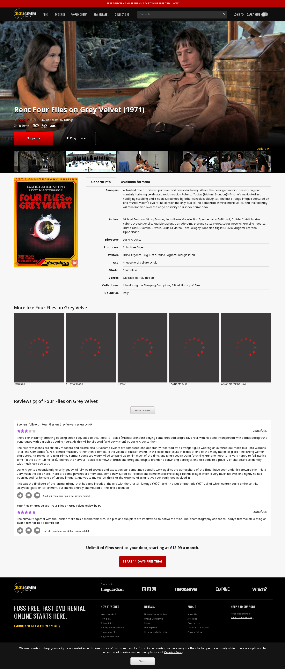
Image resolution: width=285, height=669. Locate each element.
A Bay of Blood (74, 384)
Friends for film (109, 632)
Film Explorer (150, 627)
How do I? (106, 618)
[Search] (178, 14)
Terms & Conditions (198, 627)
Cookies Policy (173, 652)
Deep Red (19, 384)
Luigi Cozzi (150, 255)
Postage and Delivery (112, 627)
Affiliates (192, 618)
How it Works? (108, 614)
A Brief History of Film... (186, 285)
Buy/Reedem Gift (110, 636)
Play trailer (76, 138)
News (147, 623)
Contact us (193, 623)
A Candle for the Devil (233, 384)
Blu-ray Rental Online (155, 614)
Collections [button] (122, 14)
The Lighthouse (178, 384)
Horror (139, 278)
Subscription (107, 623)
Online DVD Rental (153, 618)
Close (142, 661)
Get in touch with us (241, 617)
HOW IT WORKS (110, 606)
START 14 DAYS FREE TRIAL (143, 561)
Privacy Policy (194, 632)
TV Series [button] (60, 14)
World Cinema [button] (79, 14)
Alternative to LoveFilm (156, 632)
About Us (192, 614)
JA (99, 505)
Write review (142, 410)
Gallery (263, 149)
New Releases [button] (101, 14)
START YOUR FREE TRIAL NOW (143, 3)
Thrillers (150, 278)
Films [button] (45, 14)
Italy (126, 293)
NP (90, 424)
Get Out (122, 384)
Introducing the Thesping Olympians (146, 285)
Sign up (33, 138)
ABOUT (192, 606)
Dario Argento (132, 255)
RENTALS (149, 606)
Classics (128, 278)
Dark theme (253, 14)
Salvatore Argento (135, 247)
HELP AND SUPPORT (243, 606)
